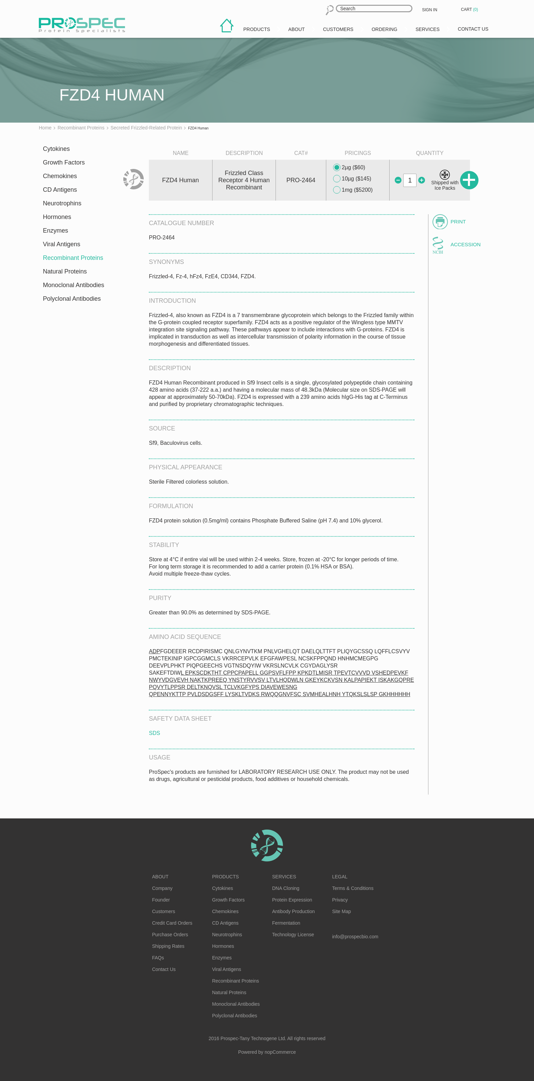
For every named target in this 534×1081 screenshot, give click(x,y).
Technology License (293, 934)
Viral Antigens (61, 244)
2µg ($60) (349, 167)
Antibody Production (293, 911)
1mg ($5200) (353, 190)
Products (225, 876)
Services (284, 876)
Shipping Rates (168, 946)
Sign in (429, 9)
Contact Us (164, 969)
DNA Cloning (285, 888)
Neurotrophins (62, 203)
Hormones (57, 217)
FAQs (158, 957)
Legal (339, 876)
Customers (163, 911)
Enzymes (55, 230)
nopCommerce (280, 1052)
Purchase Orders (170, 934)
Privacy (340, 900)
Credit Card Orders (172, 923)
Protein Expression (292, 900)
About (160, 876)
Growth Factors (64, 162)
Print (458, 221)
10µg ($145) (352, 179)
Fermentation (286, 923)
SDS (154, 733)
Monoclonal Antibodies (73, 285)
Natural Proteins (65, 271)
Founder (161, 900)
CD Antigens (60, 189)
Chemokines (60, 176)
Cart (470, 9)
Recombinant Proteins (73, 257)
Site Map (341, 911)
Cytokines (56, 148)
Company (162, 888)
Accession (466, 244)
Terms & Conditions (352, 888)
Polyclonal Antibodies (72, 298)
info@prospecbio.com (355, 936)
